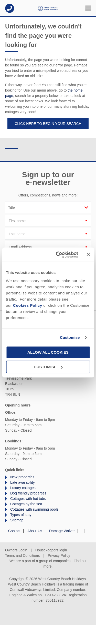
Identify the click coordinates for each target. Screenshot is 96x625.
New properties (22, 477)
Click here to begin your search (48, 124)
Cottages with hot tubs (28, 499)
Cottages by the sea (26, 504)
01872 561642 (9, 8)
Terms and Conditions (22, 555)
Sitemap (16, 520)
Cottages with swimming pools (34, 509)
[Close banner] (88, 254)
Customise (70, 337)
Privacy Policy (59, 555)
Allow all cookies (48, 352)
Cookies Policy (27, 305)
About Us (34, 531)
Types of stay (20, 515)
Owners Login (16, 550)
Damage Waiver (62, 531)
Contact (14, 531)
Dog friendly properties (28, 493)
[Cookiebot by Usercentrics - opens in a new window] (58, 254)
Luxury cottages (23, 488)
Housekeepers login (51, 550)
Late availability (22, 482)
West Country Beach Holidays (48, 8)
